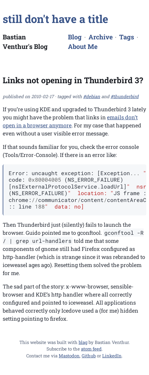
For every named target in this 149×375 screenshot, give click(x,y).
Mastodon (69, 356)
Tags (126, 37)
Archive (101, 37)
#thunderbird (125, 96)
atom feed (91, 349)
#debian (91, 96)
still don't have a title (55, 19)
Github (89, 356)
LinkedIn (112, 356)
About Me (82, 46)
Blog (75, 37)
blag (83, 342)
